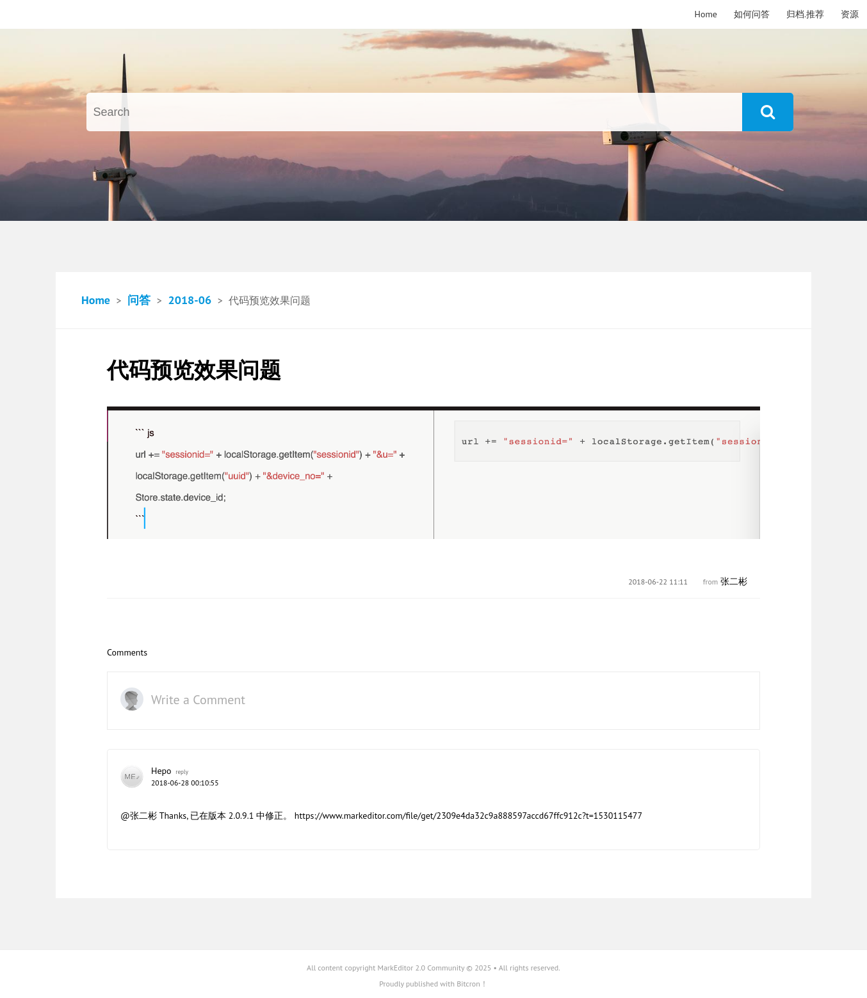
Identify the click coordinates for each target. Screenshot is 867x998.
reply (181, 772)
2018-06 (189, 300)
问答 (138, 300)
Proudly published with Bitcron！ (433, 983)
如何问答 (752, 14)
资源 (850, 14)
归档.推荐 (805, 14)
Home (706, 14)
